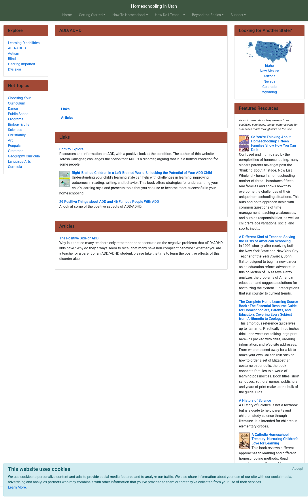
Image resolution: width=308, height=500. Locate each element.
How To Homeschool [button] (128, 15)
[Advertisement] (141, 73)
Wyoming (269, 92)
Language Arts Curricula (19, 164)
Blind (12, 59)
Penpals (14, 146)
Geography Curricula (24, 156)
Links (65, 109)
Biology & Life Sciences (18, 127)
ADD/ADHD (17, 48)
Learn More (17, 487)
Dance (13, 108)
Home (67, 15)
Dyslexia (14, 69)
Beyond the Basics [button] (206, 15)
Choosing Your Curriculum (19, 100)
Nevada (270, 81)
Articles (67, 118)
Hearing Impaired (21, 64)
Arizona (270, 76)
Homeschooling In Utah (154, 6)
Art (10, 140)
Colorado (269, 87)
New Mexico (269, 71)
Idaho (269, 65)
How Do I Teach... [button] (168, 15)
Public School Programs (18, 116)
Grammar (15, 151)
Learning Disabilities (24, 43)
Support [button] (237, 15)
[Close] (298, 468)
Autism (13, 53)
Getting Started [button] (91, 15)
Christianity (17, 135)
